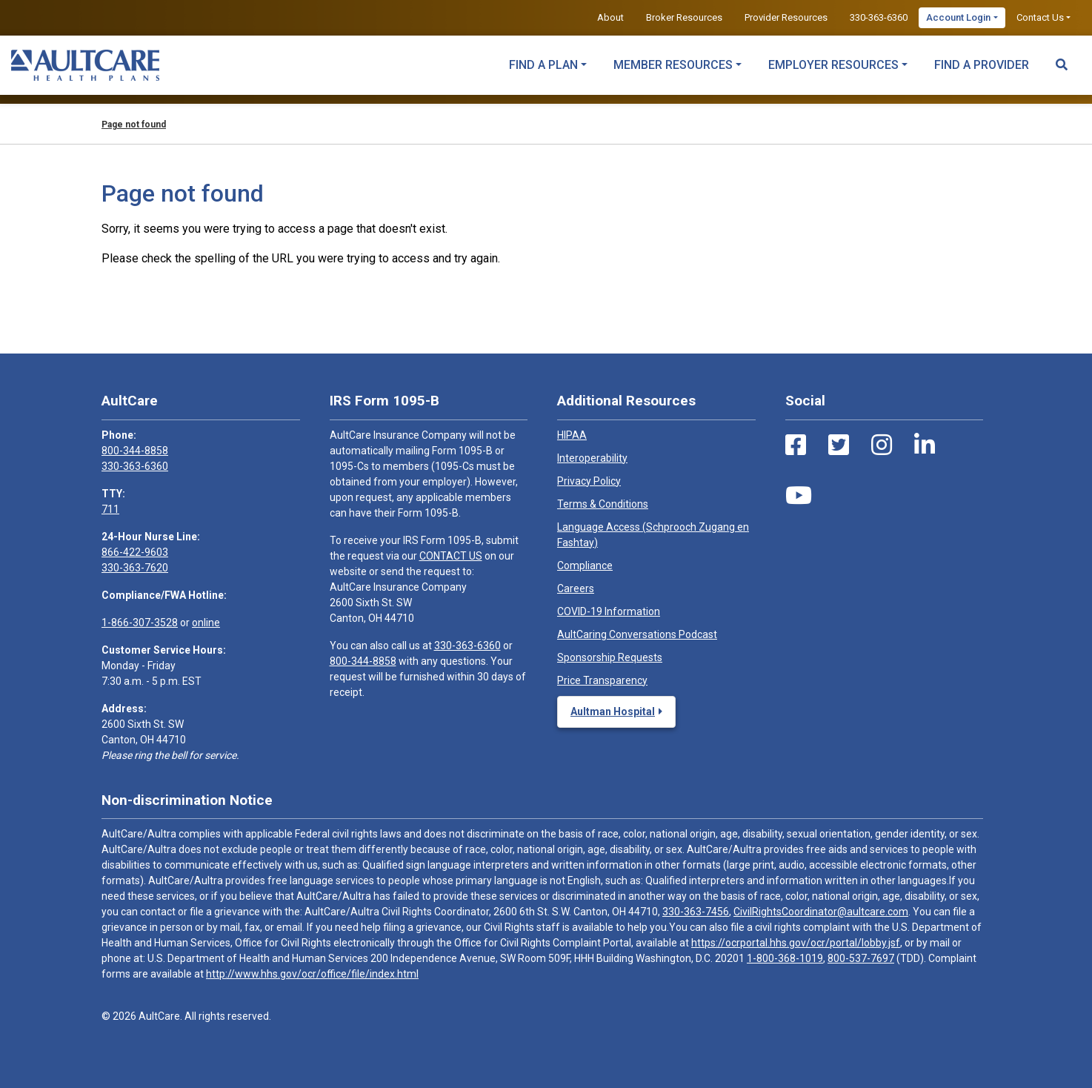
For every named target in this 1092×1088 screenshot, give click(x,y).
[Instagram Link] (881, 445)
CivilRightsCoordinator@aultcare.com (820, 912)
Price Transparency (602, 680)
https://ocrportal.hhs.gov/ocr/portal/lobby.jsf (795, 943)
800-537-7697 (861, 958)
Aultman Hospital (612, 711)
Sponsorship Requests (609, 657)
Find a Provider (981, 65)
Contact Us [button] (1040, 17)
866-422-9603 (134, 552)
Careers (575, 588)
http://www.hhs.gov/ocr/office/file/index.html (312, 974)
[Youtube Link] (798, 496)
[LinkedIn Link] (924, 445)
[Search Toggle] (1062, 58)
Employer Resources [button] (833, 65)
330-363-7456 (695, 912)
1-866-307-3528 (139, 622)
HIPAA (572, 435)
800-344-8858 (134, 451)
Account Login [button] (958, 17)
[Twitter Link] (838, 445)
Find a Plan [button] (543, 65)
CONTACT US (450, 556)
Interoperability (592, 458)
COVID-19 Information (608, 611)
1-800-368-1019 (785, 958)
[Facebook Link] (795, 445)
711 (110, 509)
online (206, 622)
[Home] (85, 65)
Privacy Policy (589, 481)
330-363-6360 (879, 17)
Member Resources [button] (673, 65)
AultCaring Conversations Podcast (637, 634)
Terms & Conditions (602, 504)
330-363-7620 (134, 568)
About (610, 17)
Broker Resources (684, 17)
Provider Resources (786, 17)
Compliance (585, 565)
